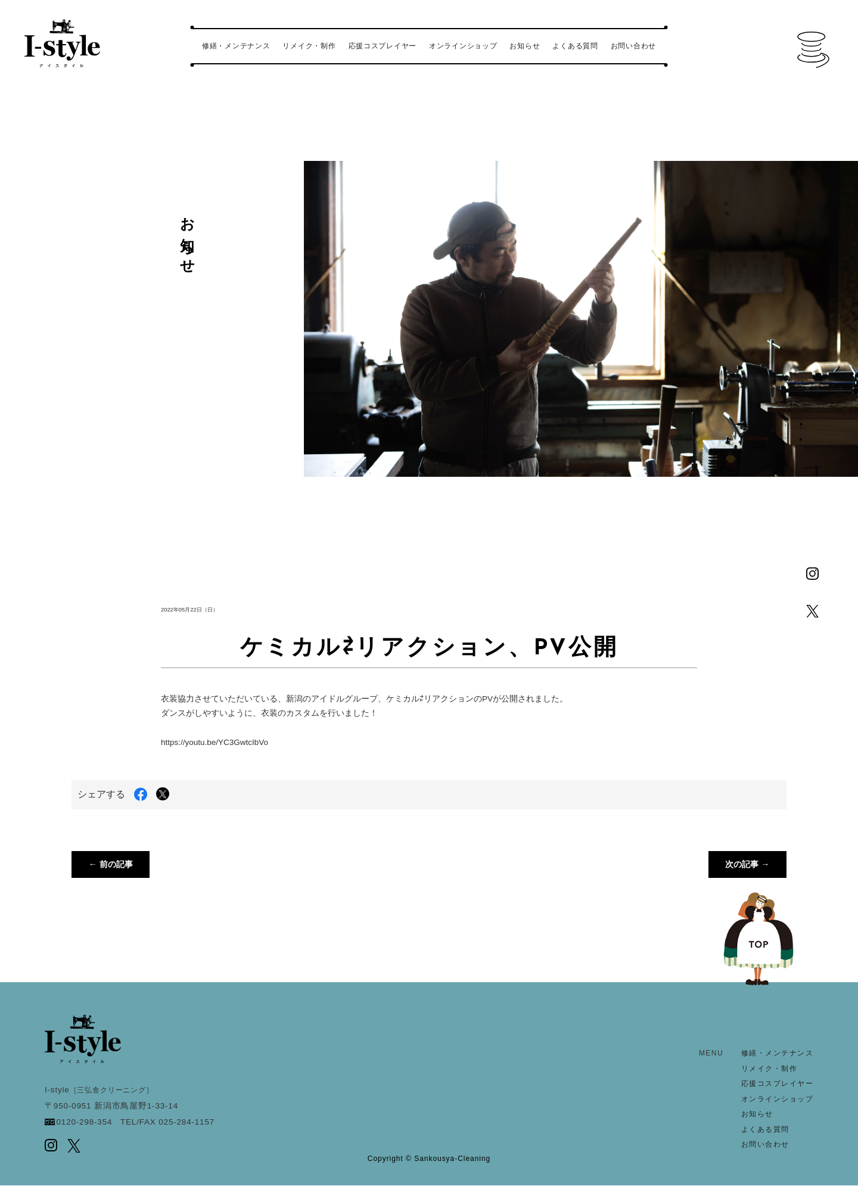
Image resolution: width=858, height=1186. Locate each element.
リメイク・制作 (308, 46)
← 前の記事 (111, 864)
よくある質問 (575, 46)
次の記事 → (747, 864)
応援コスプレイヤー (382, 46)
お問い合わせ (633, 46)
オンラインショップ (463, 46)
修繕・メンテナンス (236, 46)
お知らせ (524, 46)
